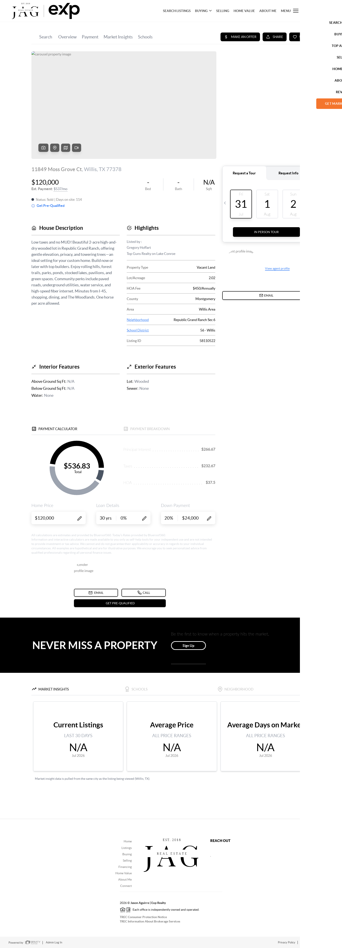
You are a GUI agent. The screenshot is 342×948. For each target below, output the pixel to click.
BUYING (203, 11)
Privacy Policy (286, 942)
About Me (268, 11)
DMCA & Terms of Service (317, 942)
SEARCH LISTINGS (177, 11)
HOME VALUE (244, 11)
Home (128, 841)
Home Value (123, 873)
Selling (127, 860)
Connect (126, 886)
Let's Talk (316, 11)
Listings (126, 848)
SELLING (222, 11)
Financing (125, 867)
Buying (127, 854)
